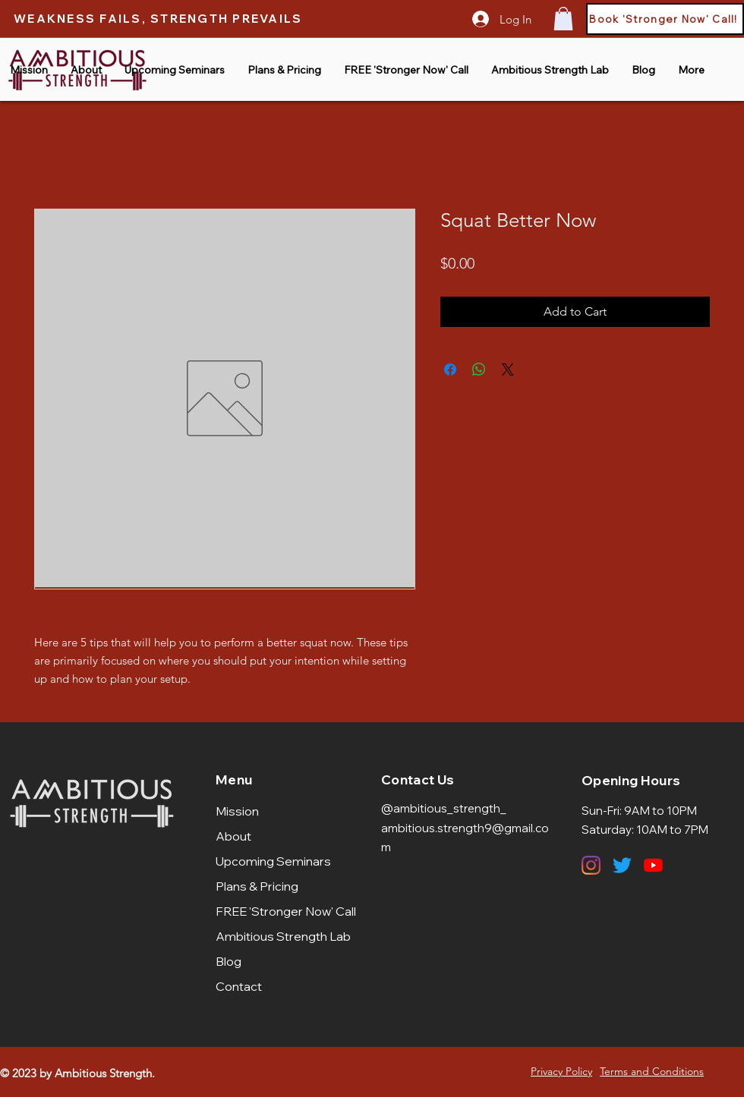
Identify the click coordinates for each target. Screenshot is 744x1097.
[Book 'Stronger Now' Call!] (665, 19)
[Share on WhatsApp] (479, 369)
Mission (237, 811)
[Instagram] (591, 865)
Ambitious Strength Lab (283, 936)
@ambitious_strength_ (443, 808)
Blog (228, 961)
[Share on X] (508, 369)
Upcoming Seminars (273, 861)
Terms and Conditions (652, 1071)
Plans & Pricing (257, 886)
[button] (563, 18)
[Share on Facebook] (450, 369)
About (233, 836)
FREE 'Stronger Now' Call (284, 911)
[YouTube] (653, 865)
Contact (239, 986)
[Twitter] (622, 865)
